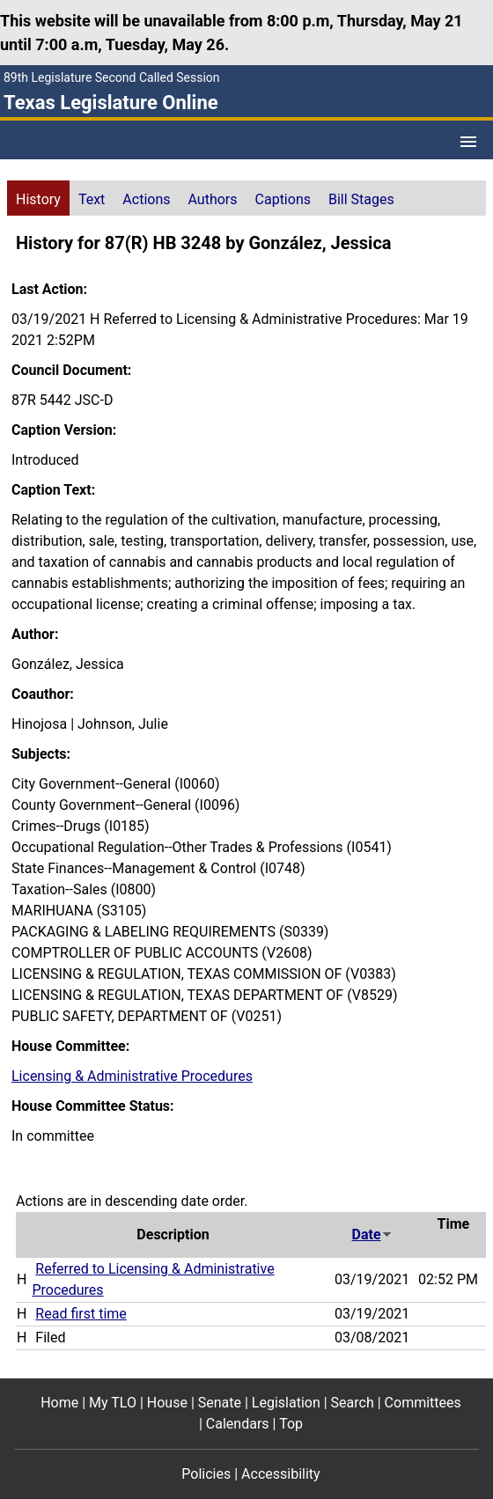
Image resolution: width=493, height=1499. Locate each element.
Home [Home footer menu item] (59, 1402)
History (38, 199)
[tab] (38, 198)
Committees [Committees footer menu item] (423, 1402)
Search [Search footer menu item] (352, 1402)
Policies (206, 1474)
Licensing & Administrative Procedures (132, 1076)
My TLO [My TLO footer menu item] (112, 1402)
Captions (283, 199)
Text (91, 199)
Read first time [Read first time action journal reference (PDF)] (80, 1313)
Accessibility (280, 1474)
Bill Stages (361, 199)
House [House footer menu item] (167, 1402)
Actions (146, 199)
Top (291, 1423)
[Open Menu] (468, 141)
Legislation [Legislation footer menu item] (286, 1402)
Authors (213, 199)
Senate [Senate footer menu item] (219, 1402)
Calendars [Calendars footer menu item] (237, 1423)
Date (372, 1234)
